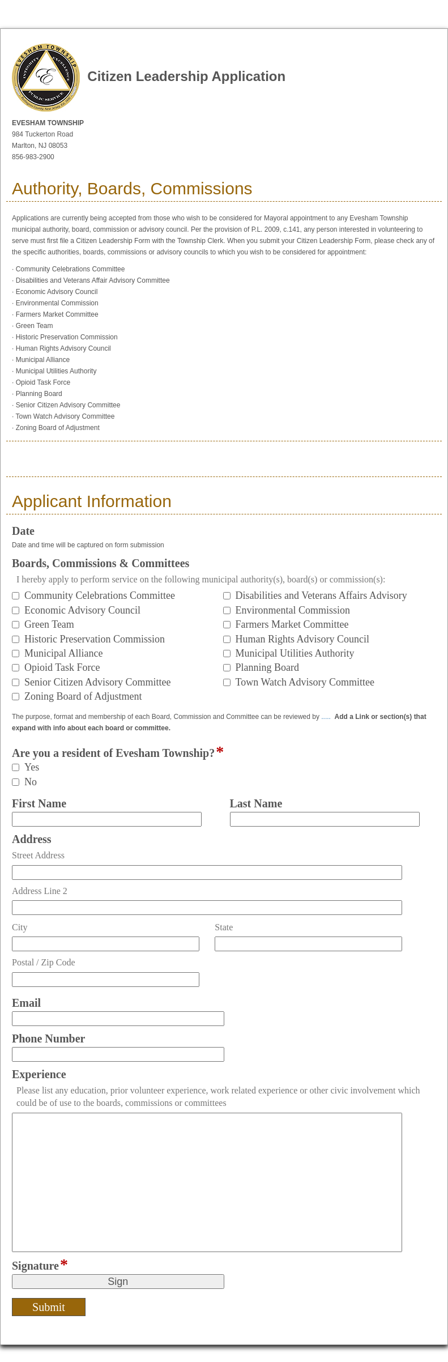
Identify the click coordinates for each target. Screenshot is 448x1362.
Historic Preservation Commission (94, 639)
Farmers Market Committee (292, 624)
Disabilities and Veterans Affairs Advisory (321, 595)
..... (326, 717)
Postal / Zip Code (43, 962)
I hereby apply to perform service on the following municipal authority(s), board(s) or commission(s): (200, 579)
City (20, 927)
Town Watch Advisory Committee (305, 682)
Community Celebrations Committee (99, 595)
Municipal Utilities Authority (295, 653)
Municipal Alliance (63, 653)
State (224, 927)
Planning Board (268, 667)
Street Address (38, 855)
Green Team (49, 624)
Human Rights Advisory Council (303, 639)
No (30, 782)
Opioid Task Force (62, 667)
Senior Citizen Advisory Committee (97, 682)
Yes (31, 767)
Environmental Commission (293, 610)
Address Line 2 (39, 891)
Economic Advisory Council (82, 610)
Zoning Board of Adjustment (83, 696)
